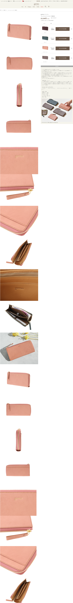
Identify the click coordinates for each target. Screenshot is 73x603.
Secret (42, 6)
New (22, 6)
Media (38, 6)
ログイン (10, 1)
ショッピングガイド (17, 1)
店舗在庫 (52, 29)
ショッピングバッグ (26, 1)
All (25, 6)
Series (34, 6)
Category (29, 6)
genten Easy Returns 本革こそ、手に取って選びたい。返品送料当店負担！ (54, 1)
